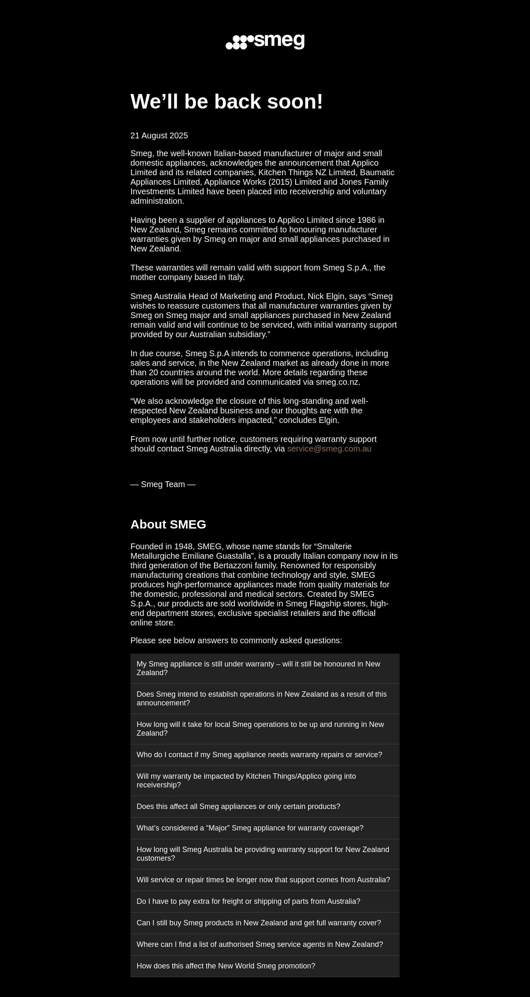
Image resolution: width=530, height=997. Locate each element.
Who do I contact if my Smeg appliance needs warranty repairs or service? (259, 755)
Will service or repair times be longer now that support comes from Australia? (263, 880)
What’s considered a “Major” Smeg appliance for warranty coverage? (250, 828)
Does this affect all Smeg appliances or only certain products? (238, 806)
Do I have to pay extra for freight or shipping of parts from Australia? (248, 901)
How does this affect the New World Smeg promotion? (226, 966)
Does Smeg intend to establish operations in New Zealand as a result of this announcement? (262, 698)
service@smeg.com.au (329, 448)
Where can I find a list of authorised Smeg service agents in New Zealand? (260, 944)
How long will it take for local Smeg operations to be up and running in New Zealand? (260, 728)
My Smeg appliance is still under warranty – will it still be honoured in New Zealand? (258, 668)
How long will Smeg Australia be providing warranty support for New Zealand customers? (263, 853)
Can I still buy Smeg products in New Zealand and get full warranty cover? (259, 923)
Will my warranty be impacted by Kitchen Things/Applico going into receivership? (246, 780)
